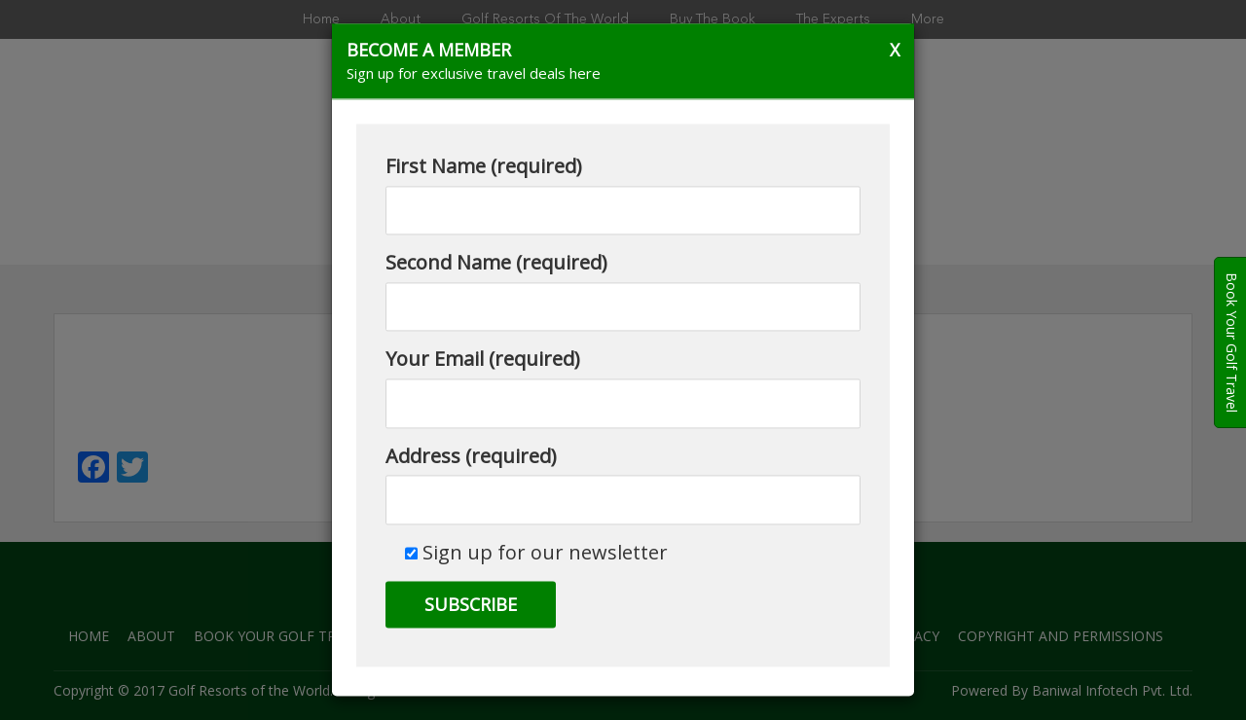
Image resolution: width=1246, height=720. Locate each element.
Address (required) (623, 483)
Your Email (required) (623, 387)
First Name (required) (623, 194)
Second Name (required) (623, 291)
